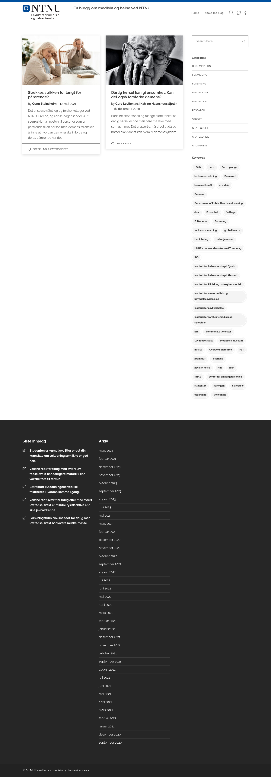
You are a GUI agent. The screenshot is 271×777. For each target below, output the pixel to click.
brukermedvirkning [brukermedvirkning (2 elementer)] (205, 176)
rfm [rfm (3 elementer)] (220, 367)
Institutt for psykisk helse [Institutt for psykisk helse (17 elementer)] (209, 308)
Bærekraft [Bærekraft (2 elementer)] (230, 176)
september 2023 (110, 491)
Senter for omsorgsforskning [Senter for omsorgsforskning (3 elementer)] (225, 376)
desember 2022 (110, 540)
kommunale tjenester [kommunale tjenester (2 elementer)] (218, 331)
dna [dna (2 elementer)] (196, 212)
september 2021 (110, 661)
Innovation (199, 101)
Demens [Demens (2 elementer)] (199, 194)
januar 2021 (107, 726)
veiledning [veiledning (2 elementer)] (220, 394)
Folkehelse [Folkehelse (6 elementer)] (200, 221)
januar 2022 (107, 629)
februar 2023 (107, 532)
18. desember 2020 (127, 109)
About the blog (214, 12)
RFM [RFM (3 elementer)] (231, 367)
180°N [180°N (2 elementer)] (197, 167)
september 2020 (110, 742)
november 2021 (109, 645)
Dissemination (201, 66)
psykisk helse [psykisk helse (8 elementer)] (202, 367)
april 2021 (105, 702)
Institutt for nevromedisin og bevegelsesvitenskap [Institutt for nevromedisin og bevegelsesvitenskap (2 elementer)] (211, 296)
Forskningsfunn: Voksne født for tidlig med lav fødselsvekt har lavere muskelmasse (60, 520)
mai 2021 (105, 694)
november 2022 (109, 548)
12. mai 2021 (68, 104)
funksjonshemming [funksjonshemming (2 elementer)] (205, 230)
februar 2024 (107, 458)
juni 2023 (105, 507)
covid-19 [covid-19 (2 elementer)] (224, 185)
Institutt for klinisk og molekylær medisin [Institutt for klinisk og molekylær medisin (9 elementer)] (218, 284)
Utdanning (123, 143)
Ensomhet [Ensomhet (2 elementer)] (212, 212)
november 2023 (110, 475)
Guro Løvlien (124, 104)
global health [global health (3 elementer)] (232, 230)
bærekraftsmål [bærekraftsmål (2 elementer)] (203, 185)
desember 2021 (109, 637)
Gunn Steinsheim (44, 104)
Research (198, 110)
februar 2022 (107, 621)
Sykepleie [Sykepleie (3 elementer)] (238, 385)
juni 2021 (105, 686)
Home (195, 12)
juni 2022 (105, 588)
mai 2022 (105, 596)
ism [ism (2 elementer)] (196, 331)
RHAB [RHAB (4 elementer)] (197, 376)
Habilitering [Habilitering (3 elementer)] (201, 239)
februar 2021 (107, 718)
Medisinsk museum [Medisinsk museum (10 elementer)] (231, 340)
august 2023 (107, 499)
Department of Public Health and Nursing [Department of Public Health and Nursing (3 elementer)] (218, 203)
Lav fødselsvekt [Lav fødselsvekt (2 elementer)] (203, 340)
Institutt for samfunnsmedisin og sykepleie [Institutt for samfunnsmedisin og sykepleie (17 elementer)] (213, 320)
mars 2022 (106, 613)
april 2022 (105, 605)
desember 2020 (110, 734)
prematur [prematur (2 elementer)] (200, 358)
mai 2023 (105, 515)
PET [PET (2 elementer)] (241, 349)
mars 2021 (106, 710)
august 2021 (107, 669)
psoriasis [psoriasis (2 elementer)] (218, 358)
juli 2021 (104, 677)
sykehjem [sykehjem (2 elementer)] (219, 385)
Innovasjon (200, 92)
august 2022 (107, 572)
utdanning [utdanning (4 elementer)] (200, 394)
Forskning (40, 149)
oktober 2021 (108, 653)
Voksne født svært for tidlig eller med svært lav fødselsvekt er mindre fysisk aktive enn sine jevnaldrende (61, 505)
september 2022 (110, 564)
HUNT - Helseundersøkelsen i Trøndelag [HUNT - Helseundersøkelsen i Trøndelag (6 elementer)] (217, 248)
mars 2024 (106, 450)
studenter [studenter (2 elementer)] (200, 385)
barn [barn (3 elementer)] (211, 167)
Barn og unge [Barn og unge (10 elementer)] (229, 167)
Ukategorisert (58, 149)
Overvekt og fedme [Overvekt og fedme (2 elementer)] (220, 349)
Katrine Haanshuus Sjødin (158, 104)
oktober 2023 (108, 483)
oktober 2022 (108, 556)
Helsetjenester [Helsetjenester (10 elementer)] (224, 239)
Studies (197, 119)
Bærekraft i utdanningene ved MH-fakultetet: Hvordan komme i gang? (55, 489)
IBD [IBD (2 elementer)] (196, 257)
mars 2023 (106, 523)
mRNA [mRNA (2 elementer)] (198, 349)
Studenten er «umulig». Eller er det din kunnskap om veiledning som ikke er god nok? (59, 456)
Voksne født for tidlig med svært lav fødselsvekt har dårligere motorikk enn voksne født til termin (57, 474)
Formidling (199, 74)
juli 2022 (104, 580)
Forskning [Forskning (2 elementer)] (220, 221)
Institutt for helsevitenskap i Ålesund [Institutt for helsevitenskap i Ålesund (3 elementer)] (215, 275)
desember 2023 (110, 467)
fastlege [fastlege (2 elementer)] (230, 212)
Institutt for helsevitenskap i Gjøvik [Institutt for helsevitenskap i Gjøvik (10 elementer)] (214, 266)
